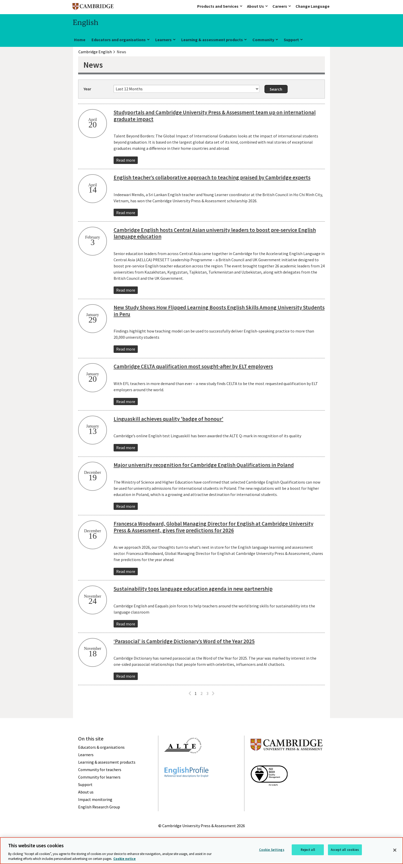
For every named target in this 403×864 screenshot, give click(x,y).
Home (79, 39)
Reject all (308, 850)
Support (291, 39)
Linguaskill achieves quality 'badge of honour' (168, 418)
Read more (125, 160)
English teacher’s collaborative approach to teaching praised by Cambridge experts (212, 177)
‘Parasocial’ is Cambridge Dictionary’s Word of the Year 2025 (184, 641)
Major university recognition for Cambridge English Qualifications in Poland (204, 464)
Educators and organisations (118, 39)
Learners (163, 39)
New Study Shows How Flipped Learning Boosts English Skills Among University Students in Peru (219, 311)
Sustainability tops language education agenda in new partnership (193, 588)
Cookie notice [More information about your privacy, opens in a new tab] (124, 859)
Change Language (312, 6)
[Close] (394, 850)
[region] (201, 850)
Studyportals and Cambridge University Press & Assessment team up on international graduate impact (215, 116)
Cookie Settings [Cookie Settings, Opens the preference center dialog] (271, 850)
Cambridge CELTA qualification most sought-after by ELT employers (193, 366)
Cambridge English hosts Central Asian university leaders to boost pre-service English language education (215, 233)
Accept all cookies (345, 850)
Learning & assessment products (212, 39)
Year (87, 88)
